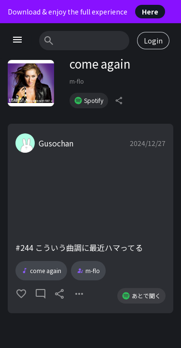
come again (41, 271)
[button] (90, 218)
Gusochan (56, 143)
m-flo (77, 81)
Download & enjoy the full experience (86, 11)
